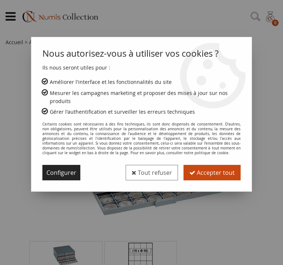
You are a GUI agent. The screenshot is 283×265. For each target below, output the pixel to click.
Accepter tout (212, 173)
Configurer (61, 173)
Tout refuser (152, 173)
